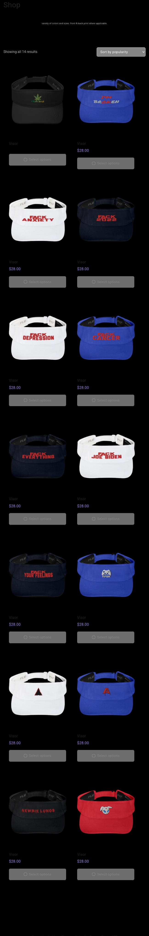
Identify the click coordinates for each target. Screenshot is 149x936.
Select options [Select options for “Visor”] (40, 160)
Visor (13, 143)
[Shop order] (121, 52)
